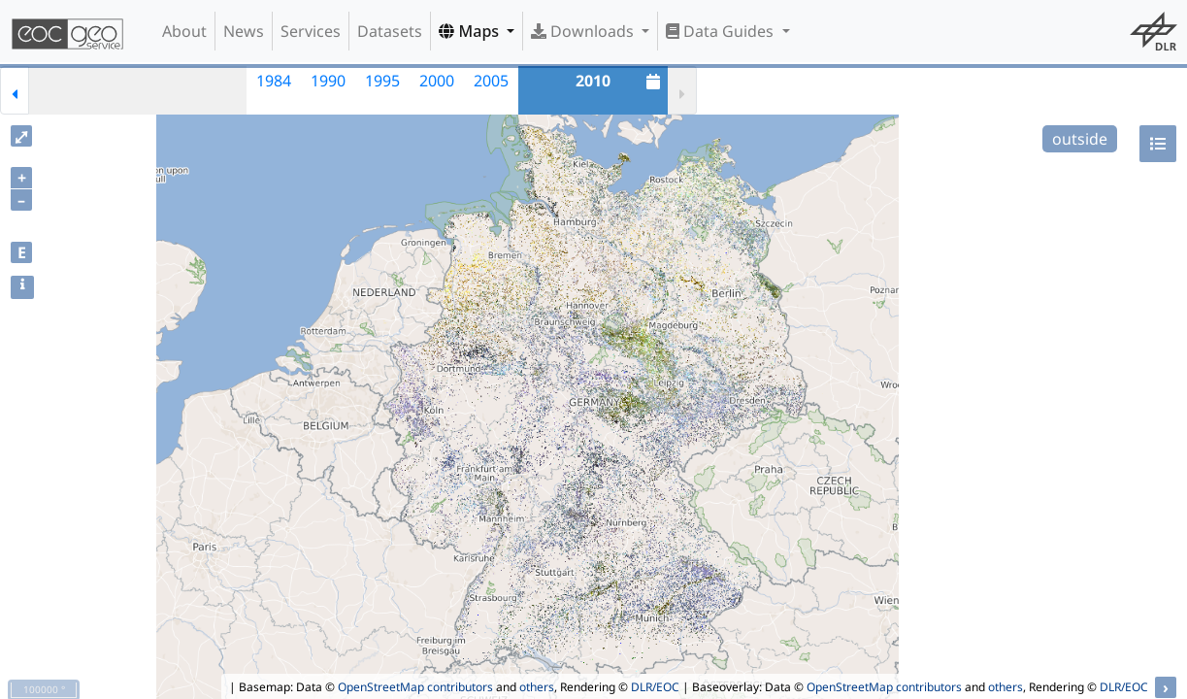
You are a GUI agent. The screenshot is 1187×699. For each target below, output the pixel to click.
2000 (436, 80)
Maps (471, 31)
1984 (273, 80)
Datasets (389, 31)
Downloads (584, 31)
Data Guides (721, 31)
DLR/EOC (655, 687)
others (536, 687)
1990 (328, 80)
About (184, 31)
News (243, 31)
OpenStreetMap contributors (415, 687)
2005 (491, 80)
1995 (382, 80)
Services (310, 31)
